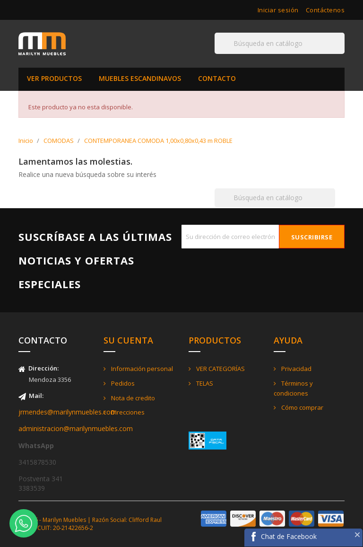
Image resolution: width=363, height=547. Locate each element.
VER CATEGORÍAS (220, 368)
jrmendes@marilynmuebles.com (67, 411)
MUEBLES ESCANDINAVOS (140, 78)
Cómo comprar (301, 407)
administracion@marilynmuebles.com (75, 428)
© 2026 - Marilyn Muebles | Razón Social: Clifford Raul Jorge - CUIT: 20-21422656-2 (90, 524)
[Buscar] (280, 43)
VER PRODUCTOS (54, 78)
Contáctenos (325, 10)
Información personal (141, 368)
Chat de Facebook (289, 536)
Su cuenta (128, 340)
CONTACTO (217, 78)
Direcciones (127, 412)
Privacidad (295, 368)
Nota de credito (132, 398)
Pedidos (122, 383)
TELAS (204, 383)
